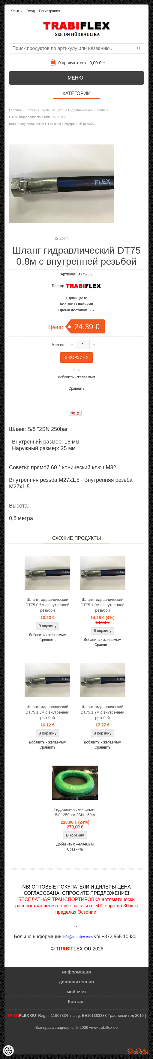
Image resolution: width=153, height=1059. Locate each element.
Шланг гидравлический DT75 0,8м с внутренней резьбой (52, 124)
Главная (15, 110)
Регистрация (49, 11)
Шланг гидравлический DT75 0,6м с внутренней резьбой (47, 604)
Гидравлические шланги (86, 110)
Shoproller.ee (138, 1052)
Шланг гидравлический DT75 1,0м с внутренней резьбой (102, 604)
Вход (31, 11)
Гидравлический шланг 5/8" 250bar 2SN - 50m (75, 812)
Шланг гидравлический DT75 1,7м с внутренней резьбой (102, 712)
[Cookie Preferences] (8, 1050)
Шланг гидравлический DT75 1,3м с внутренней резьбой (47, 712)
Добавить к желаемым (76, 377)
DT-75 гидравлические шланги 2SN (36, 117)
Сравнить (76, 388)
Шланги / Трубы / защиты (45, 110)
